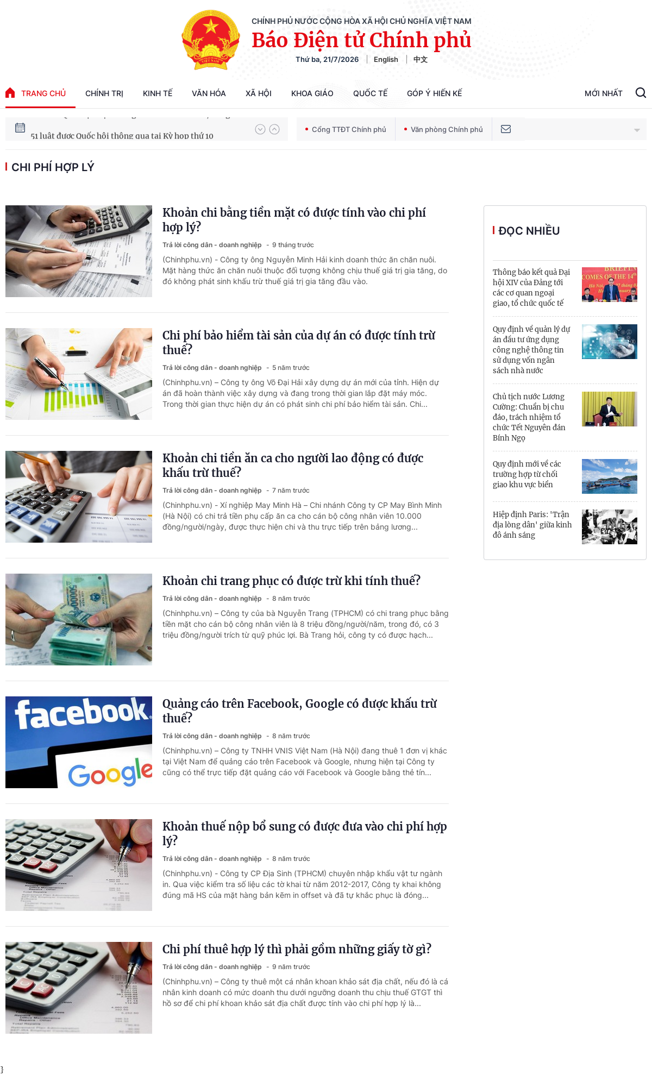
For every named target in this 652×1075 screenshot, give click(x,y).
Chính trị (104, 93)
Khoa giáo (312, 93)
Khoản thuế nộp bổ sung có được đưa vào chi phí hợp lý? (304, 834)
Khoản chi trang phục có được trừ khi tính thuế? (291, 581)
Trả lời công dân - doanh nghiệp (213, 245)
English (386, 59)
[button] (260, 129)
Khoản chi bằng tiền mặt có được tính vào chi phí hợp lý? (294, 220)
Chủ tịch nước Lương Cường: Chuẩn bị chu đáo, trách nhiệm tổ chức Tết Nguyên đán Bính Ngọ (529, 417)
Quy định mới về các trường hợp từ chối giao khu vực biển (527, 474)
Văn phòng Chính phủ (443, 129)
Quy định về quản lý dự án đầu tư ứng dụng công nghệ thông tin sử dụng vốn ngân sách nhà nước (531, 350)
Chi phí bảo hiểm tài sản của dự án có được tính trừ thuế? (298, 343)
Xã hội (259, 93)
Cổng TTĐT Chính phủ (345, 129)
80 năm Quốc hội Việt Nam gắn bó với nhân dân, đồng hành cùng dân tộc (137, 129)
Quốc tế (370, 93)
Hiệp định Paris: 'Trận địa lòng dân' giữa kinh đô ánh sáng (532, 525)
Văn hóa (209, 93)
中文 (420, 59)
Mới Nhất (604, 93)
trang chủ (35, 92)
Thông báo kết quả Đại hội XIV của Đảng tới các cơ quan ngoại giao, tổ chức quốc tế (531, 288)
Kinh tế (157, 93)
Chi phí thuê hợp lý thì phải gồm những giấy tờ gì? (296, 949)
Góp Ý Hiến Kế (434, 93)
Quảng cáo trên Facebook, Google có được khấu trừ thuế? (299, 711)
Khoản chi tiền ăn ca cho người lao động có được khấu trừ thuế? (292, 465)
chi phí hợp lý (53, 167)
